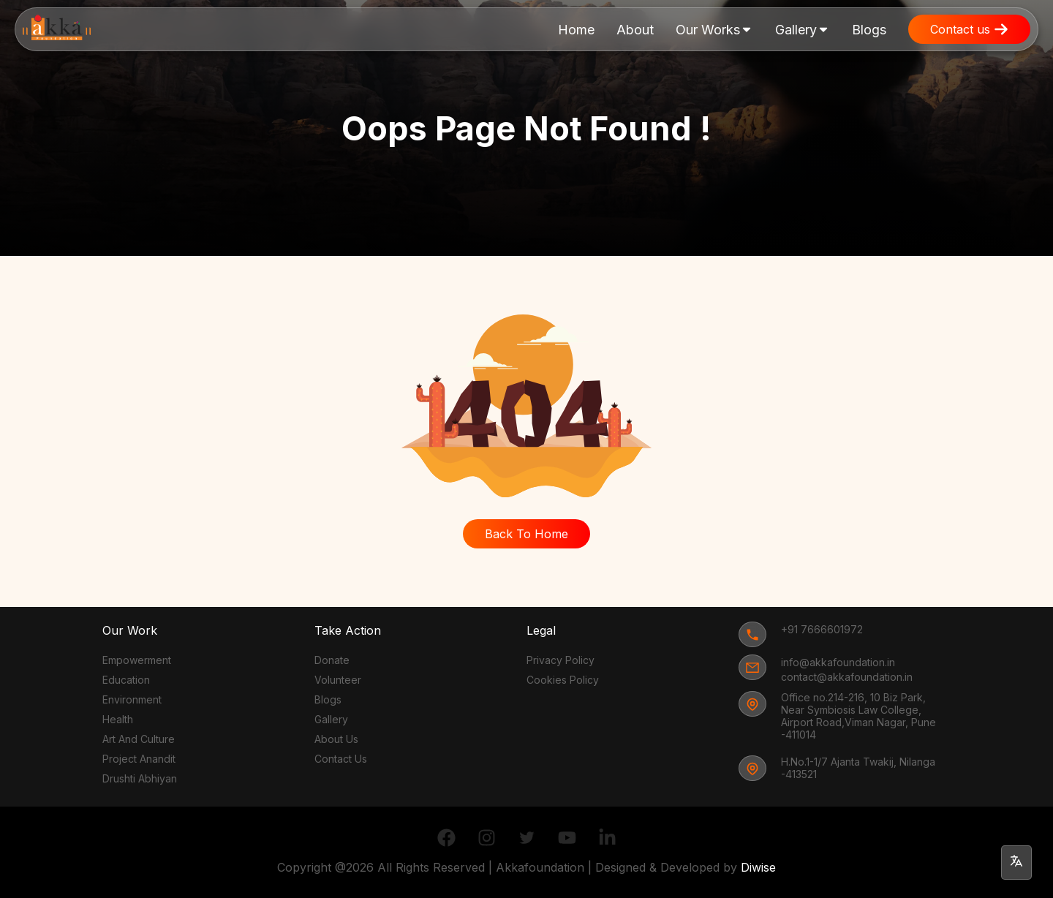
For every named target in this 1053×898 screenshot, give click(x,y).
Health (117, 719)
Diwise (758, 867)
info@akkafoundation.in (838, 662)
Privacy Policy (560, 660)
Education (126, 680)
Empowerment (136, 660)
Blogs (869, 29)
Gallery (802, 36)
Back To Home (526, 534)
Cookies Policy (562, 680)
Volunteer (337, 680)
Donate (332, 660)
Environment (132, 699)
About (635, 29)
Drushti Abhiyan (139, 778)
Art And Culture (138, 739)
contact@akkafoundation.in (847, 677)
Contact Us (340, 758)
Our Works (714, 36)
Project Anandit (139, 758)
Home (576, 29)
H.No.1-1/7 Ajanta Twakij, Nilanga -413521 (858, 767)
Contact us (969, 29)
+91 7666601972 (822, 629)
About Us (336, 739)
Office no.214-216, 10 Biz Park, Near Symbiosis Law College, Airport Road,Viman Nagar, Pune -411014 (858, 716)
